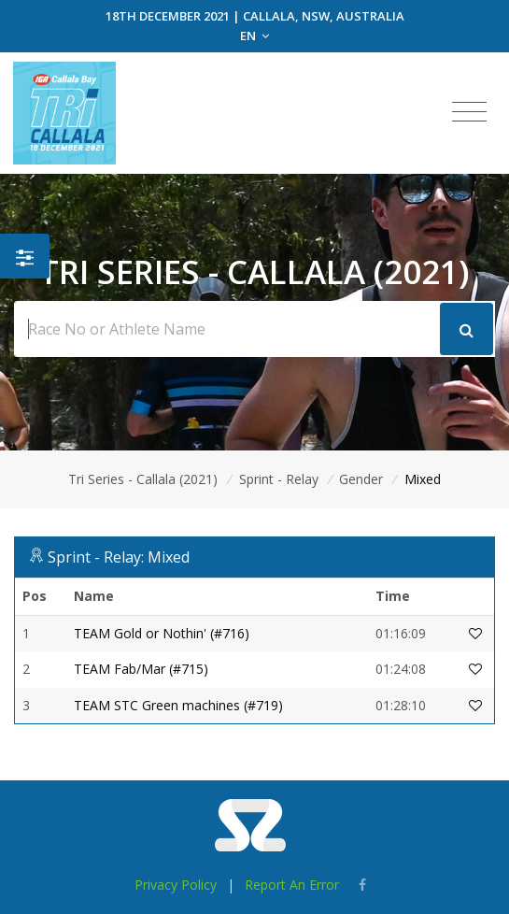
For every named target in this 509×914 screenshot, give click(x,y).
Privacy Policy (175, 884)
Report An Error (292, 884)
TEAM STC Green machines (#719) (178, 705)
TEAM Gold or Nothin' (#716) (161, 633)
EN (254, 35)
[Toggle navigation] (469, 112)
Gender (361, 479)
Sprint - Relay (278, 479)
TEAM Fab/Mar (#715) (141, 669)
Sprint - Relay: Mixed (119, 557)
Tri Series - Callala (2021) (143, 479)
